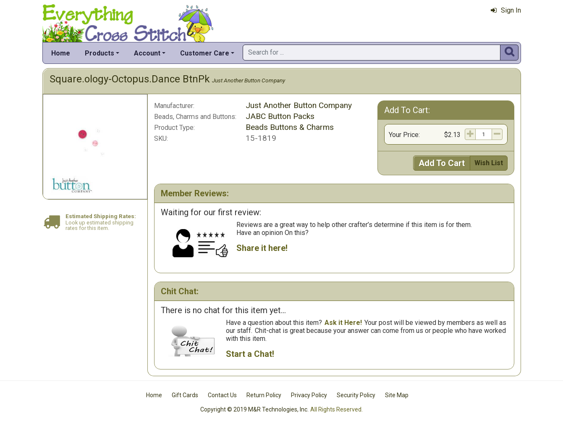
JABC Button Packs (280, 116)
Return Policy (263, 395)
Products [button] (99, 53)
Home (60, 53)
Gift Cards (185, 395)
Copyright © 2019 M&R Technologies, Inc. (254, 409)
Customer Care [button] (204, 53)
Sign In (506, 10)
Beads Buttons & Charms (290, 127)
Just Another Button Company (248, 80)
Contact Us (222, 395)
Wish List (488, 163)
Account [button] (147, 53)
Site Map (397, 395)
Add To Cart (442, 163)
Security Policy (356, 395)
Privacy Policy (309, 395)
